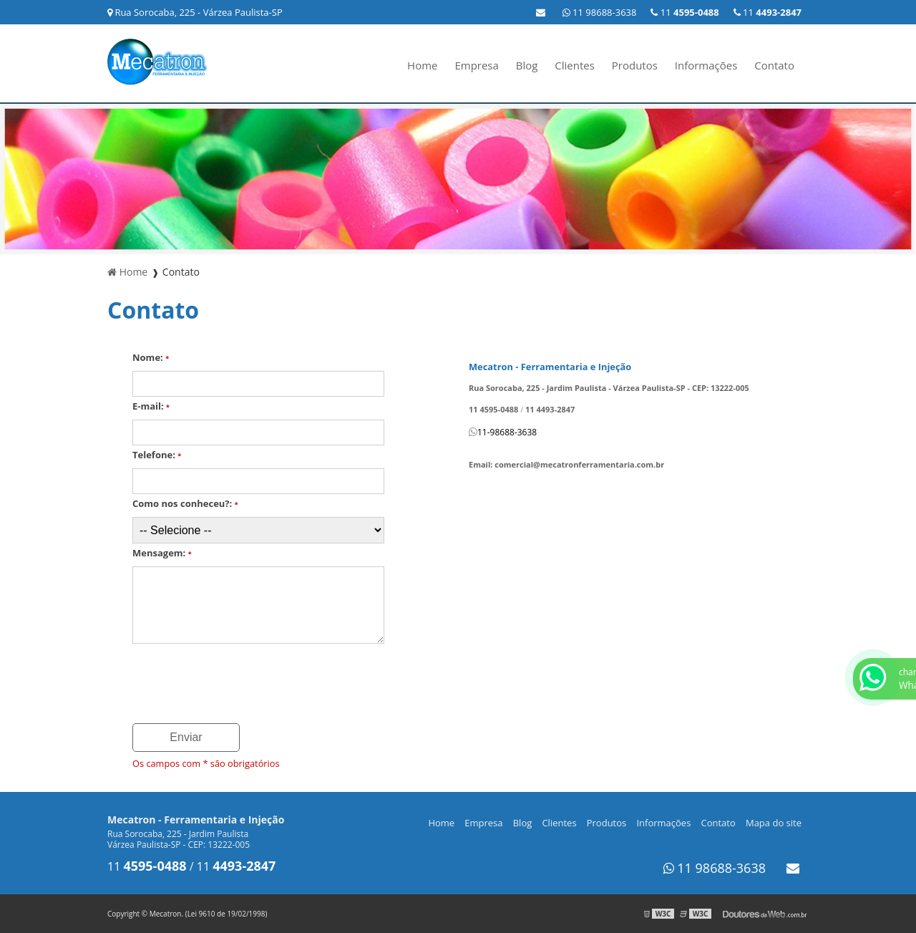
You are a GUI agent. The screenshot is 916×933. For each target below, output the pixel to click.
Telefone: (156, 454)
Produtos (635, 65)
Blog (527, 65)
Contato (774, 65)
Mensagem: (162, 552)
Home (422, 65)
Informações (706, 65)
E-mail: (151, 406)
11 (768, 12)
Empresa (476, 65)
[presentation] (241, 684)
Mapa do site (774, 822)
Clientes (575, 65)
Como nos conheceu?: (185, 503)
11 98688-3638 (599, 12)
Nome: (150, 357)
